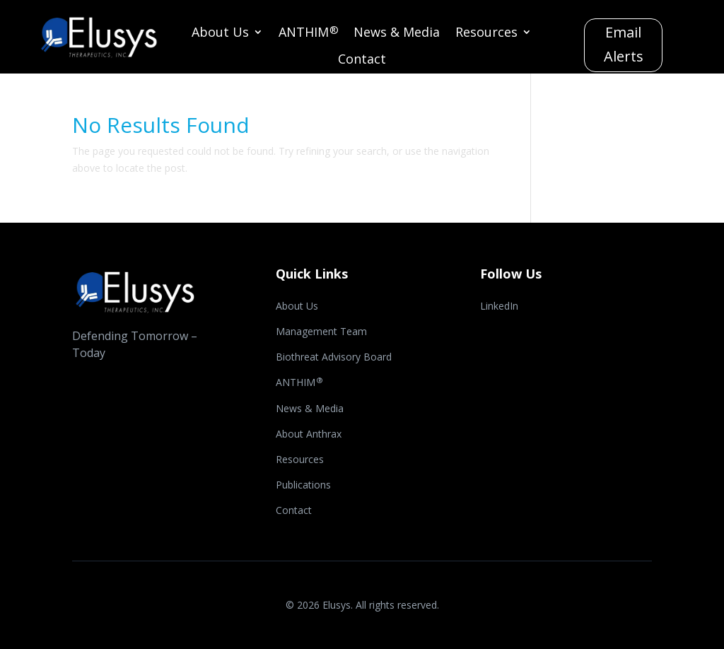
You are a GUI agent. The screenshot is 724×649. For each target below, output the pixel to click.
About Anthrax (308, 434)
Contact (362, 60)
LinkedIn (499, 306)
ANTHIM (308, 33)
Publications (303, 485)
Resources (486, 33)
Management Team (321, 332)
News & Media (397, 33)
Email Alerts (623, 44)
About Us (220, 33)
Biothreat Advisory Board (334, 357)
